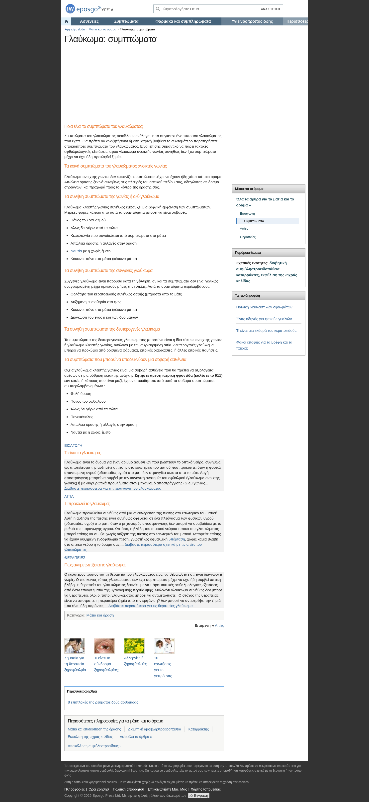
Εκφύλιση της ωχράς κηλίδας (90, 737)
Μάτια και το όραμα (102, 29)
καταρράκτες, (248, 275)
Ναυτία (76, 251)
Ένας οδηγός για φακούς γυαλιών (264, 319)
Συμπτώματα (126, 21)
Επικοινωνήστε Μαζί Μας (167, 789)
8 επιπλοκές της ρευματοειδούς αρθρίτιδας (103, 702)
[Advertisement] (155, 81)
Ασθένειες (89, 21)
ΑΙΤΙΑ (69, 496)
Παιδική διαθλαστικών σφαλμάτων (264, 307)
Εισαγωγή (247, 213)
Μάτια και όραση (100, 615)
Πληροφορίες (74, 789)
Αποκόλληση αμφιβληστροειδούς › (94, 746)
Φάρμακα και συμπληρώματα (183, 21)
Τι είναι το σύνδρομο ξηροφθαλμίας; (106, 664)
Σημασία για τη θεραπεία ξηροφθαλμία (75, 664)
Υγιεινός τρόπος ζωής (252, 21)
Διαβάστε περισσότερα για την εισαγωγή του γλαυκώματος (112, 488)
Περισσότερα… (297, 21)
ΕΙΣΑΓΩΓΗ (73, 445)
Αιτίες (219, 625)
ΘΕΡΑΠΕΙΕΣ (75, 557)
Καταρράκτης (198, 729)
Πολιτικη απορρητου (128, 789)
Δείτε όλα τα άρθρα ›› (136, 737)
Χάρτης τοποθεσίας (206, 789)
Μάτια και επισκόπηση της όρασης (94, 729)
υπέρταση (177, 539)
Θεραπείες (248, 237)
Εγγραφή (201, 796)
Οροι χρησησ (99, 789)
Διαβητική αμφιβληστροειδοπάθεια (154, 729)
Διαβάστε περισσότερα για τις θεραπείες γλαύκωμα (150, 606)
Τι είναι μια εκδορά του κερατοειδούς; (266, 330)
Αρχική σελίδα (75, 29)
